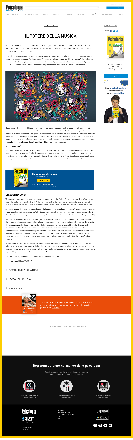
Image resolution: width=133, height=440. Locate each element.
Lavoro (45, 14)
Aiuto (59, 416)
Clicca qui (56, 308)
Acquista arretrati (115, 8)
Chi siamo (61, 410)
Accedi (113, 4)
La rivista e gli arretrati (65, 414)
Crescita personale (12, 14)
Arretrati (121, 14)
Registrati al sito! (43, 180)
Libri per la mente (107, 14)
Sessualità (80, 14)
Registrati (121, 4)
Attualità (93, 14)
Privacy (60, 418)
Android (53, 187)
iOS (49, 187)
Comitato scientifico (64, 412)
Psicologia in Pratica (31, 14)
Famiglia (69, 14)
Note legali (25, 429)
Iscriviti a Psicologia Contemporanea (42, 184)
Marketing (56, 14)
